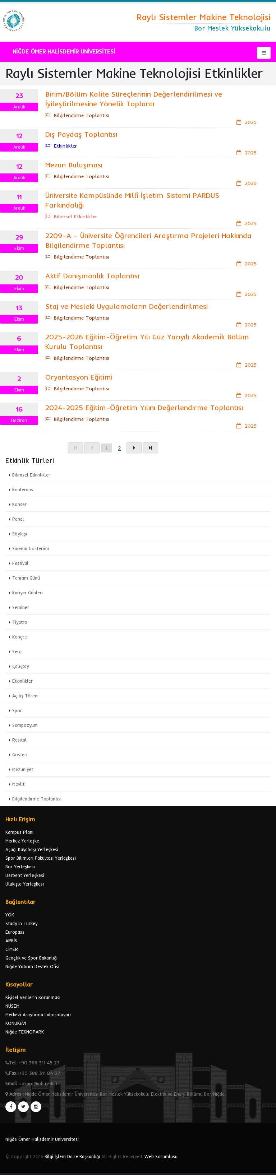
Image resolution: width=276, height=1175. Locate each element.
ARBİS (11, 940)
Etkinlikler (22, 681)
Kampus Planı (19, 832)
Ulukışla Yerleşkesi (24, 884)
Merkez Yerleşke (22, 841)
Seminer (20, 607)
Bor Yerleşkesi (20, 866)
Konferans (22, 489)
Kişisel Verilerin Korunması (32, 997)
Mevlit (18, 784)
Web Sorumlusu (161, 1156)
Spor (17, 710)
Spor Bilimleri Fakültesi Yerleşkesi (40, 858)
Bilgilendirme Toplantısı (36, 799)
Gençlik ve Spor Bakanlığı (31, 958)
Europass (14, 932)
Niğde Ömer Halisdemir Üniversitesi (42, 1139)
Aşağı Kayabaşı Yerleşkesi (31, 849)
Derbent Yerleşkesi (24, 875)
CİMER (11, 949)
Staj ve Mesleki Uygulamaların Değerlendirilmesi (126, 306)
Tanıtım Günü (26, 578)
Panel (18, 519)
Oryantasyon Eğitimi (78, 376)
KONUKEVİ (15, 1023)
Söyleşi (19, 534)
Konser (19, 504)
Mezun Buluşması (73, 164)
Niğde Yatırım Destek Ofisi (32, 966)
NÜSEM (12, 1006)
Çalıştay (20, 666)
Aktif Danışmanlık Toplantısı (92, 275)
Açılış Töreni (25, 695)
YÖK (9, 915)
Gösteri (19, 754)
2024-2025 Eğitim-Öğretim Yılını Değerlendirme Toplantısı (144, 407)
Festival (20, 563)
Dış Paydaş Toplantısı (81, 134)
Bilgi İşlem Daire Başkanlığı (72, 1156)
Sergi (17, 651)
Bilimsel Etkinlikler (31, 475)
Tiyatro (19, 622)
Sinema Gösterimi (30, 548)
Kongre (19, 637)
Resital (19, 740)
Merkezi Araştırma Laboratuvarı (38, 1014)
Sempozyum (25, 725)
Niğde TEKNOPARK (24, 1032)
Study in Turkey (21, 923)
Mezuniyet (22, 769)
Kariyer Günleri (27, 592)
